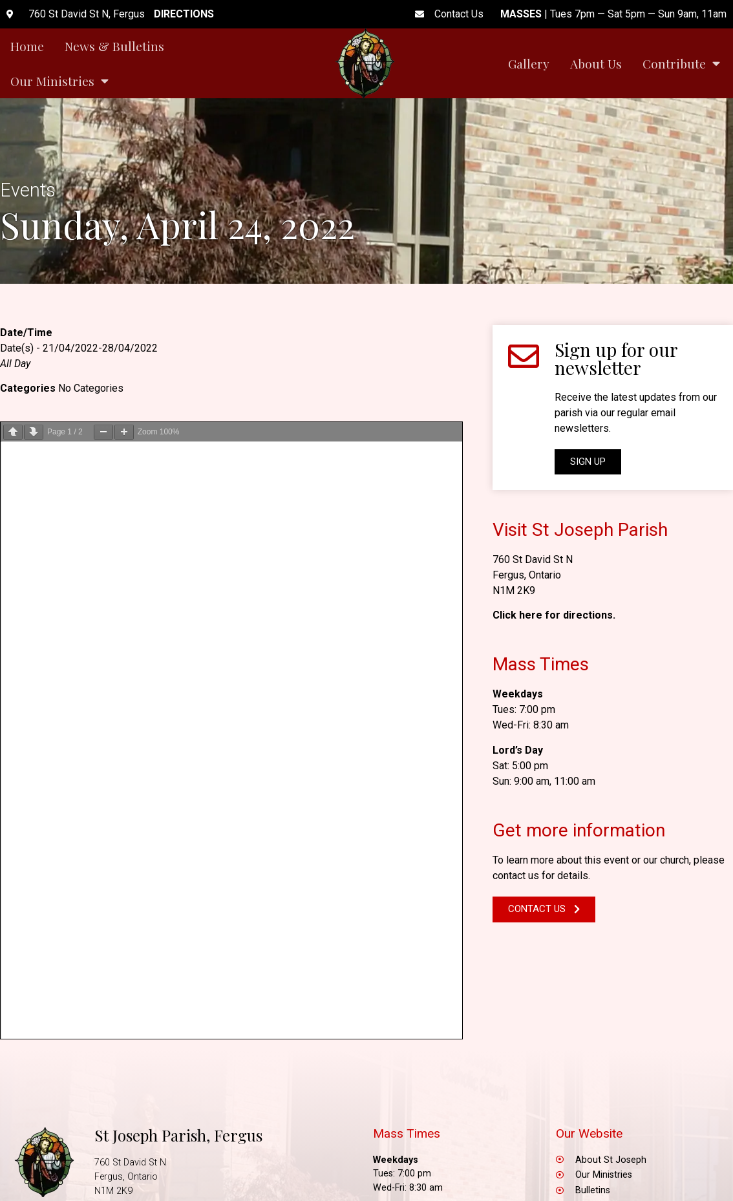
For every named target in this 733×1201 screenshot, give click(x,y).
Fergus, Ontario (527, 575)
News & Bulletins (114, 45)
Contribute (681, 63)
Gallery (528, 63)
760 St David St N (533, 559)
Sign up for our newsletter (616, 358)
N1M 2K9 (514, 590)
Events (28, 190)
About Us (596, 63)
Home (27, 45)
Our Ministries (59, 80)
